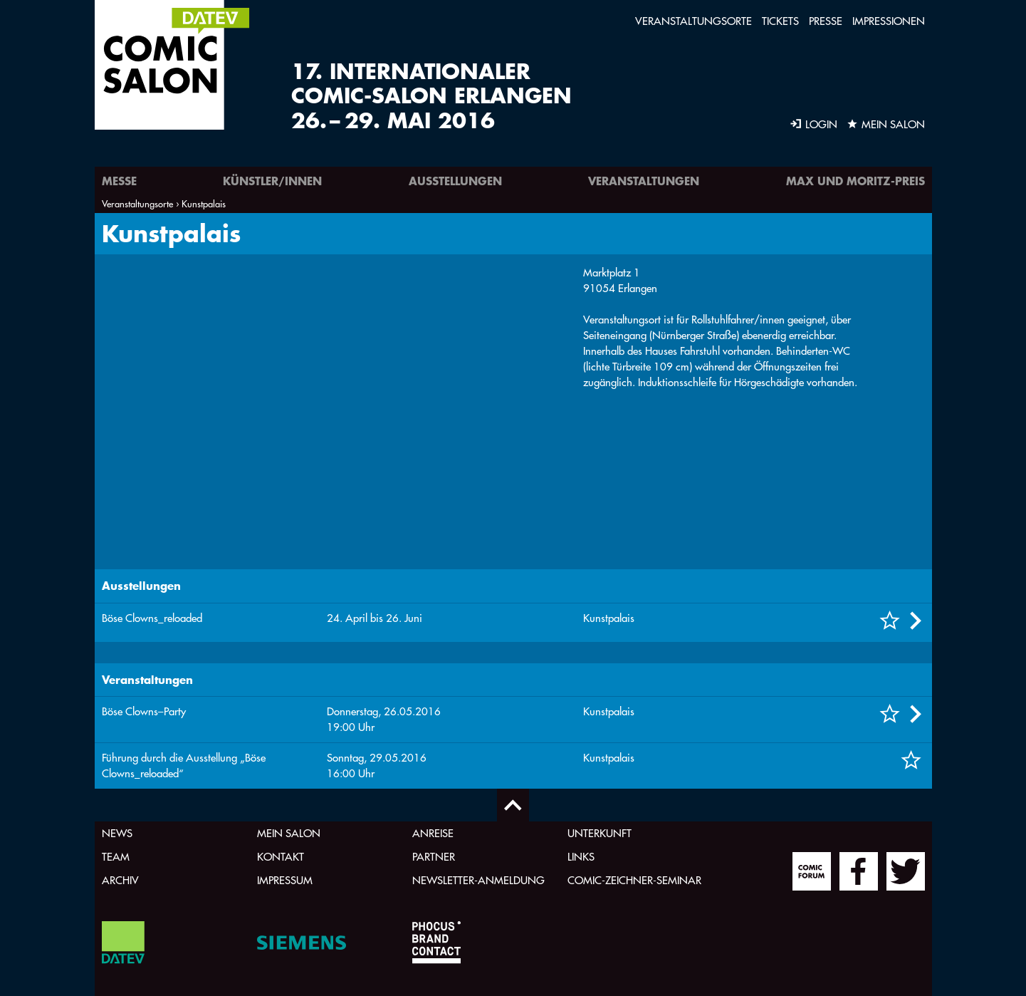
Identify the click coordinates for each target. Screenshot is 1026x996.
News (117, 833)
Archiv (120, 880)
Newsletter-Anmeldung (478, 880)
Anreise (433, 833)
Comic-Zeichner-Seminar (634, 880)
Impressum (285, 880)
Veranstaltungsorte (693, 21)
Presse (825, 21)
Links (581, 856)
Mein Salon (288, 833)
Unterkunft (599, 833)
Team (116, 856)
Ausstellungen (455, 180)
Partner (433, 856)
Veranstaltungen (643, 180)
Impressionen (888, 21)
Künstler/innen (272, 180)
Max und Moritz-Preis (855, 180)
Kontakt (280, 856)
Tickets (780, 21)
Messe (119, 180)
